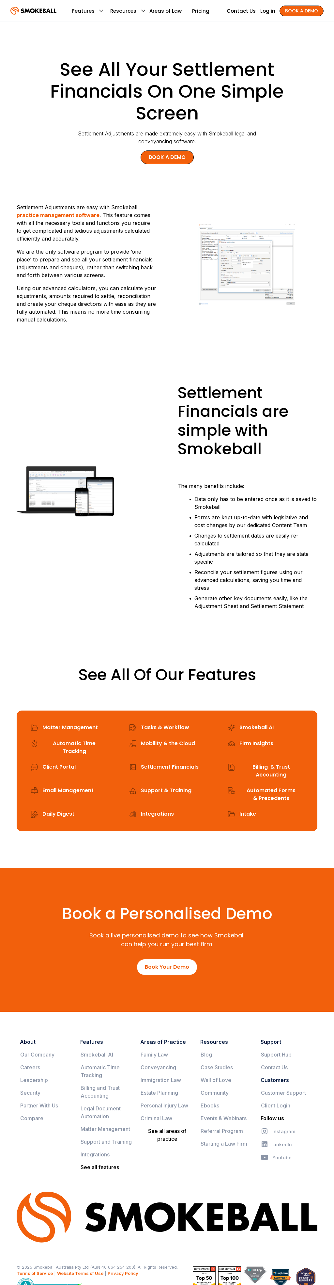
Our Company (37, 1054)
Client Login (275, 1105)
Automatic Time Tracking (100, 1071)
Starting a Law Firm (224, 1143)
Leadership (34, 1080)
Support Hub (276, 1054)
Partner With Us (39, 1105)
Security (30, 1092)
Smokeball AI (97, 1054)
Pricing (200, 11)
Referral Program (222, 1131)
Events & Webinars (224, 1118)
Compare (31, 1118)
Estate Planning (159, 1092)
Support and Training (106, 1141)
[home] (33, 11)
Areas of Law (165, 11)
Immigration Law (161, 1080)
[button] (83, 11)
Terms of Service (35, 1273)
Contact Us (274, 1067)
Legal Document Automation (101, 1112)
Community (215, 1092)
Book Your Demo (167, 967)
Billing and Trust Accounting (100, 1092)
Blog (206, 1054)
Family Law (154, 1054)
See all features (100, 1167)
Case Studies (217, 1067)
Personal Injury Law (164, 1105)
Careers (30, 1067)
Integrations (95, 1154)
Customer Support (283, 1092)
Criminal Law (156, 1118)
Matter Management (105, 1129)
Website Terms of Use (80, 1273)
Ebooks (210, 1105)
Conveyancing (158, 1067)
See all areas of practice (167, 1135)
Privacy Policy (123, 1273)
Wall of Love (216, 1080)
